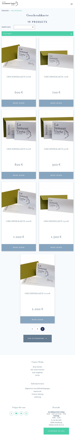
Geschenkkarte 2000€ (37, 293)
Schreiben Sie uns (56, 431)
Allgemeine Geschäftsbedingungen (37, 388)
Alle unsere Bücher (37, 370)
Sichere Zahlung (37, 394)
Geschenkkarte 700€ (56, 76)
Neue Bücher (37, 367)
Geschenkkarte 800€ (19, 148)
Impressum (37, 391)
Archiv (37, 375)
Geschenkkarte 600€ (19, 76)
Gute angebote (37, 372)
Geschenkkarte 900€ (56, 148)
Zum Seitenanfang (37, 338)
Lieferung (37, 397)
